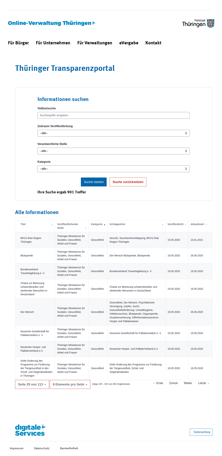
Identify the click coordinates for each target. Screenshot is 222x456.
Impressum (16, 448)
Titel (23, 224)
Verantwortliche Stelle (52, 143)
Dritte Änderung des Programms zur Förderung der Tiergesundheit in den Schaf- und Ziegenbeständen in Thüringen (37, 368)
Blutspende (27, 255)
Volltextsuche (47, 108)
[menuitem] (18, 43)
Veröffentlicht (175, 224)
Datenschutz (41, 448)
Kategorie (44, 161)
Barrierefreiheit (69, 448)
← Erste (158, 383)
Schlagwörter (117, 224)
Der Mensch (27, 312)
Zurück (173, 383)
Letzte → (204, 383)
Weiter (188, 383)
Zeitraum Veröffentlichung (55, 126)
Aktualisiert (197, 224)
